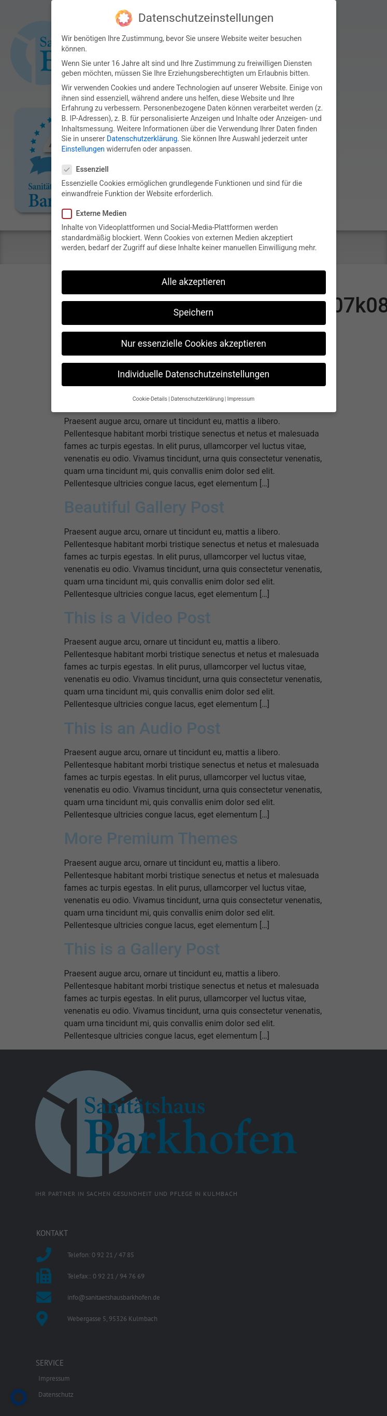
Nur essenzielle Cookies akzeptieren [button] (193, 340)
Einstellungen (83, 145)
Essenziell (89, 166)
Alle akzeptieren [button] (194, 279)
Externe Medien (98, 210)
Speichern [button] (193, 309)
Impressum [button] (240, 395)
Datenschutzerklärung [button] (197, 395)
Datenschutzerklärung (142, 135)
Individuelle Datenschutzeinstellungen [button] (193, 370)
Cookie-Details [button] (150, 395)
